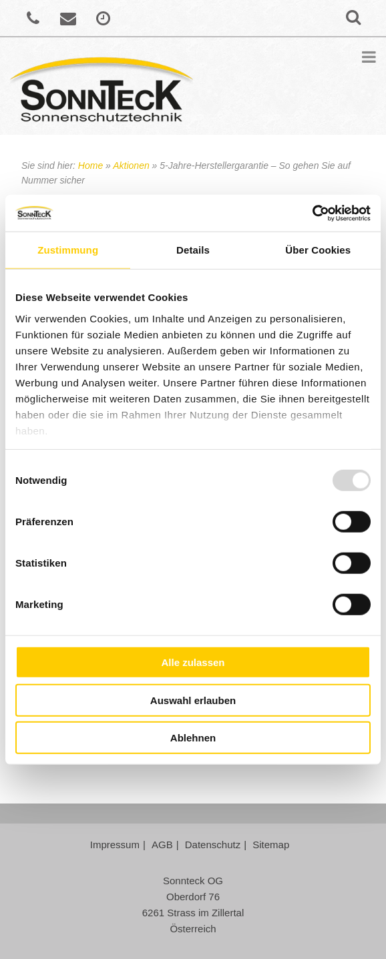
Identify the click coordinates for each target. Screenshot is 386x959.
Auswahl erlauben (193, 699)
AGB (162, 844)
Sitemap (270, 844)
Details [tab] (193, 250)
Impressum (115, 844)
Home (90, 165)
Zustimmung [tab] (67, 250)
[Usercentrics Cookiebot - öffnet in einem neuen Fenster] (312, 213)
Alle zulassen (192, 662)
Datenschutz (212, 844)
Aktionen (131, 165)
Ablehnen (193, 737)
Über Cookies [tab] (318, 250)
